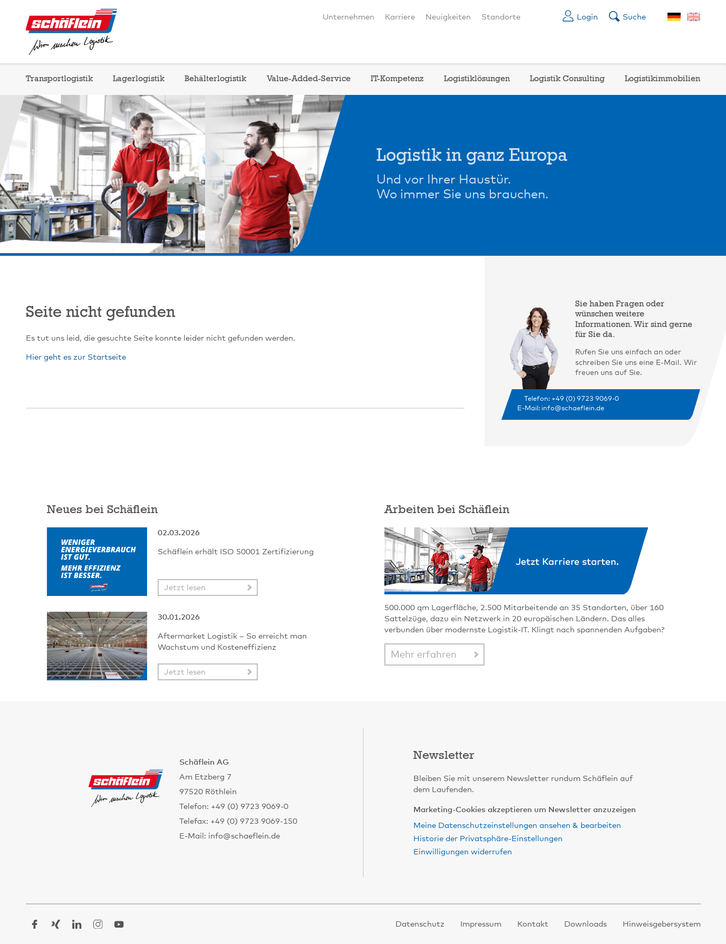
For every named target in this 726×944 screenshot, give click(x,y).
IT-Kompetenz (397, 79)
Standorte (500, 17)
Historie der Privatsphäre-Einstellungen (488, 839)
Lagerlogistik (138, 79)
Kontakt (532, 924)
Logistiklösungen (477, 79)
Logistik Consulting (567, 79)
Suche (634, 17)
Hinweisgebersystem (662, 924)
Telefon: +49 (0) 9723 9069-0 (571, 399)
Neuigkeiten (448, 17)
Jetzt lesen (185, 588)
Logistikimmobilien (662, 79)
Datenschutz (419, 924)
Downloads (585, 924)
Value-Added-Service (309, 79)
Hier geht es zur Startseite (76, 357)
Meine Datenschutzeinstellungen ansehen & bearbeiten (517, 826)
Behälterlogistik (215, 79)
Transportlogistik (59, 79)
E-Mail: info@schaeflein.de (560, 408)
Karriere (400, 17)
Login (587, 17)
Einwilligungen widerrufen (462, 852)
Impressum (480, 924)
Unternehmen (348, 17)
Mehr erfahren (424, 655)
